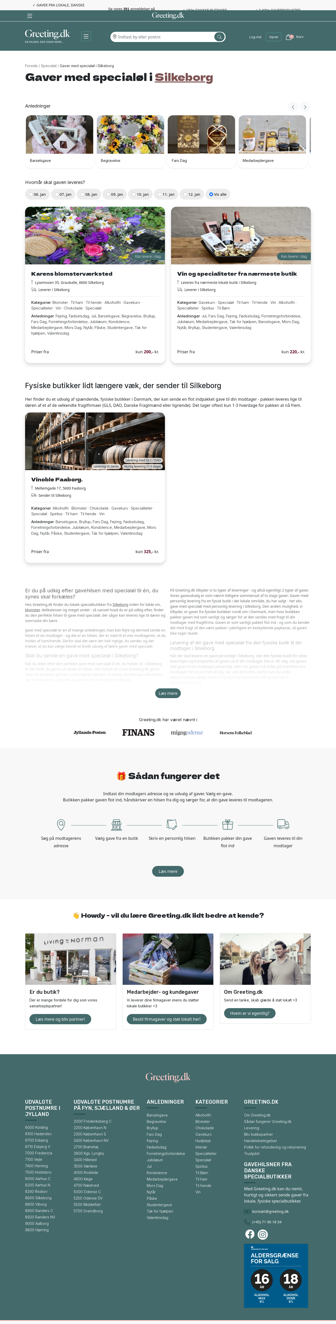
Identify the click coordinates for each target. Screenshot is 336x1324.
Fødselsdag (156, 1136)
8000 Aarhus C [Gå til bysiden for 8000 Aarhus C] (37, 1167)
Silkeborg (121, 593)
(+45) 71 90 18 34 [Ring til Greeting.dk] (266, 1210)
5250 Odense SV (88, 1187)
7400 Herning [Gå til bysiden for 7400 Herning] (36, 1155)
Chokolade (204, 1117)
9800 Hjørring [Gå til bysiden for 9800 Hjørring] (37, 1219)
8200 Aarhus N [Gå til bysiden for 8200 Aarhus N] (37, 1174)
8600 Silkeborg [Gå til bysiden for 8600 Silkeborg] (38, 1187)
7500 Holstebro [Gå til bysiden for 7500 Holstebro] (38, 1161)
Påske (152, 1187)
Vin (198, 1181)
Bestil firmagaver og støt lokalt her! (167, 1008)
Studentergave (159, 1194)
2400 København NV (91, 1129)
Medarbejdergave (162, 1168)
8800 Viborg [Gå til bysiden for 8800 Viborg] (36, 1193)
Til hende (203, 1174)
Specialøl (49, 55)
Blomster (202, 1110)
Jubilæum (155, 1149)
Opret (273, 26)
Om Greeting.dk (257, 1104)
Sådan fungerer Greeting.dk (267, 1110)
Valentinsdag (157, 1206)
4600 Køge (83, 1168)
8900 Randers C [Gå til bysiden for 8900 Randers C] (39, 1199)
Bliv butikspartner (258, 1123)
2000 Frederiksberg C (92, 1110)
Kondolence (157, 1162)
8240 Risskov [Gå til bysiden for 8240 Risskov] (36, 1180)
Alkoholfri (203, 1104)
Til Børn (201, 1162)
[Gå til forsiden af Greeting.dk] (47, 26)
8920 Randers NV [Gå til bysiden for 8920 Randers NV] (40, 1206)
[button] (86, 25)
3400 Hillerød (85, 1148)
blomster (32, 598)
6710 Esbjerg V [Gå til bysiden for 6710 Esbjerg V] (37, 1135)
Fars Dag (154, 1123)
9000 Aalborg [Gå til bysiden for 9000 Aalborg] (37, 1212)
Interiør (201, 1136)
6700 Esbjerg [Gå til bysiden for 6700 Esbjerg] (36, 1129)
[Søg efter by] (219, 25)
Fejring (152, 1130)
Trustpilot (251, 1142)
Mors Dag (155, 1174)
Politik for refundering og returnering (275, 1136)
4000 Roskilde (86, 1161)
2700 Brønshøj (86, 1136)
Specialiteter (206, 1142)
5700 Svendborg (88, 1200)
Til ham (201, 1168)
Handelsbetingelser (260, 1130)
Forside (31, 55)
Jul (149, 1155)
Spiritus (201, 1155)
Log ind (255, 26)
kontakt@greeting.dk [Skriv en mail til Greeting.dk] (270, 1200)
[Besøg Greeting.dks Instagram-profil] (263, 1223)
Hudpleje (203, 1130)
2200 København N (90, 1116)
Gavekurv (203, 1123)
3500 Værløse (85, 1155)
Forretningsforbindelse (166, 1142)
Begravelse (156, 1110)
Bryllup (152, 1117)
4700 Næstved (86, 1174)
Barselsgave (157, 1104)
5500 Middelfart (87, 1193)
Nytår (151, 1181)
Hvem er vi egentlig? (249, 1002)
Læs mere (168, 682)
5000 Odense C (87, 1180)
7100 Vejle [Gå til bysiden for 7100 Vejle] (33, 1148)
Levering (251, 1117)
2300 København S (90, 1123)
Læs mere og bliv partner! (60, 1008)
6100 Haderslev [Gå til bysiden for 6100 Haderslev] (38, 1123)
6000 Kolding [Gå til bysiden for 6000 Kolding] (36, 1116)
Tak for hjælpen (160, 1200)
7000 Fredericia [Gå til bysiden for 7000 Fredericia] (38, 1142)
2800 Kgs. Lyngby (89, 1142)
